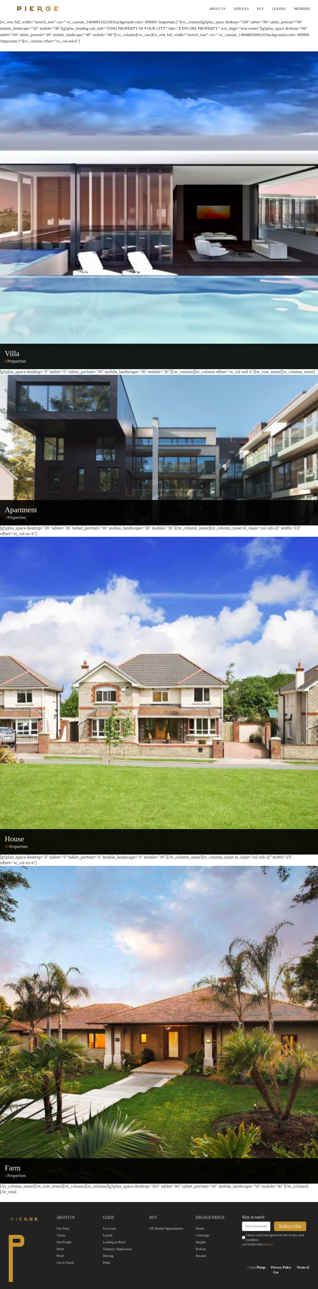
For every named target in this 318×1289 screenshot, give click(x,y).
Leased (107, 1235)
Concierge (202, 1235)
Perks (106, 1262)
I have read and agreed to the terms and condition (273, 1237)
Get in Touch (65, 1262)
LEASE (108, 1217)
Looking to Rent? (114, 1242)
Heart (60, 1249)
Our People (64, 1242)
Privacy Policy (281, 1267)
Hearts (200, 1228)
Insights (201, 1242)
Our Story (63, 1228)
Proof (60, 1256)
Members (302, 9)
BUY (153, 1217)
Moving (108, 1256)
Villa (12, 353)
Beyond (201, 1256)
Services (241, 9)
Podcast (201, 1249)
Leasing (279, 9)
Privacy (268, 1244)
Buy (260, 9)
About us (217, 9)
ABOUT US (66, 1217)
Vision (61, 1235)
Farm (13, 1168)
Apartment (21, 509)
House (14, 839)
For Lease (109, 1228)
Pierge (261, 1267)
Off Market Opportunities (166, 1228)
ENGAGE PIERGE (210, 1217)
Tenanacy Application (117, 1249)
